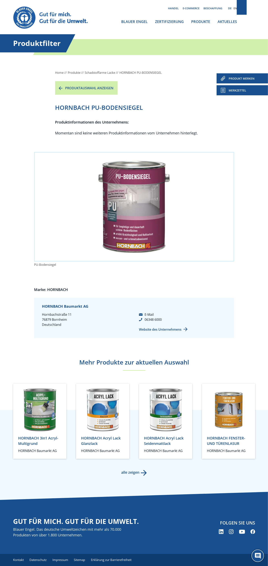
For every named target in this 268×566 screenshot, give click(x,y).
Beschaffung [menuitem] (212, 8)
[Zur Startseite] (54, 17)
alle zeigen (130, 472)
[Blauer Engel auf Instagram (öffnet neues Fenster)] (231, 532)
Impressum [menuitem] (62, 560)
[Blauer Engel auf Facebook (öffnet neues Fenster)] (252, 532)
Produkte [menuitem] (200, 21)
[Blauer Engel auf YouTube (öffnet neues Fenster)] (242, 532)
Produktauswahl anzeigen (89, 88)
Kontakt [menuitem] (18, 560)
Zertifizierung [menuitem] (169, 21)
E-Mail (149, 314)
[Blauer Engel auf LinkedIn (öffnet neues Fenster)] (221, 532)
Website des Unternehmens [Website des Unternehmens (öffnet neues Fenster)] (160, 329)
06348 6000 (153, 319)
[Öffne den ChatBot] (257, 555)
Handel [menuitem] (173, 8)
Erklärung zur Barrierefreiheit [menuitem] (114, 560)
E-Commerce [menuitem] (191, 8)
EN (235, 8)
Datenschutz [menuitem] (38, 560)
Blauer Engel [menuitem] (134, 21)
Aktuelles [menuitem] (227, 21)
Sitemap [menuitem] (81, 560)
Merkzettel (237, 90)
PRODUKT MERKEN (241, 78)
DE (230, 8)
